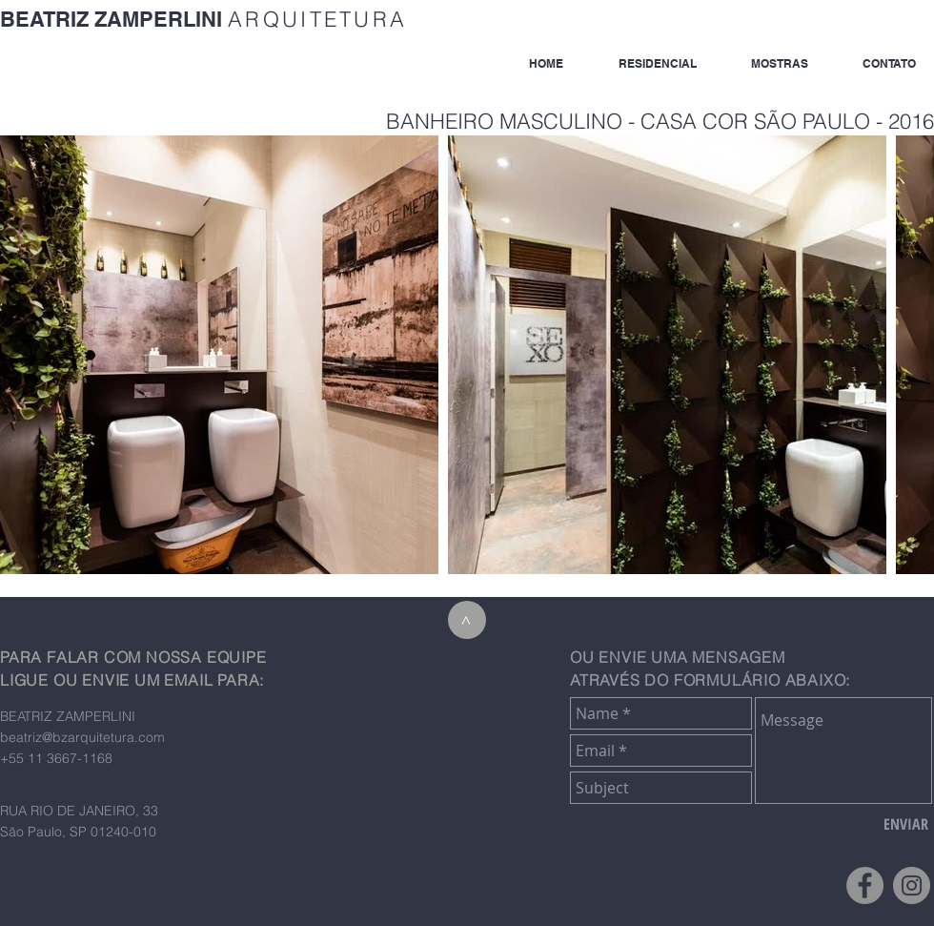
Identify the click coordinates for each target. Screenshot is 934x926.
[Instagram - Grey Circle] (911, 885)
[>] (467, 620)
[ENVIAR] (906, 824)
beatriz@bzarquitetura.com (82, 737)
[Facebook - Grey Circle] (864, 885)
